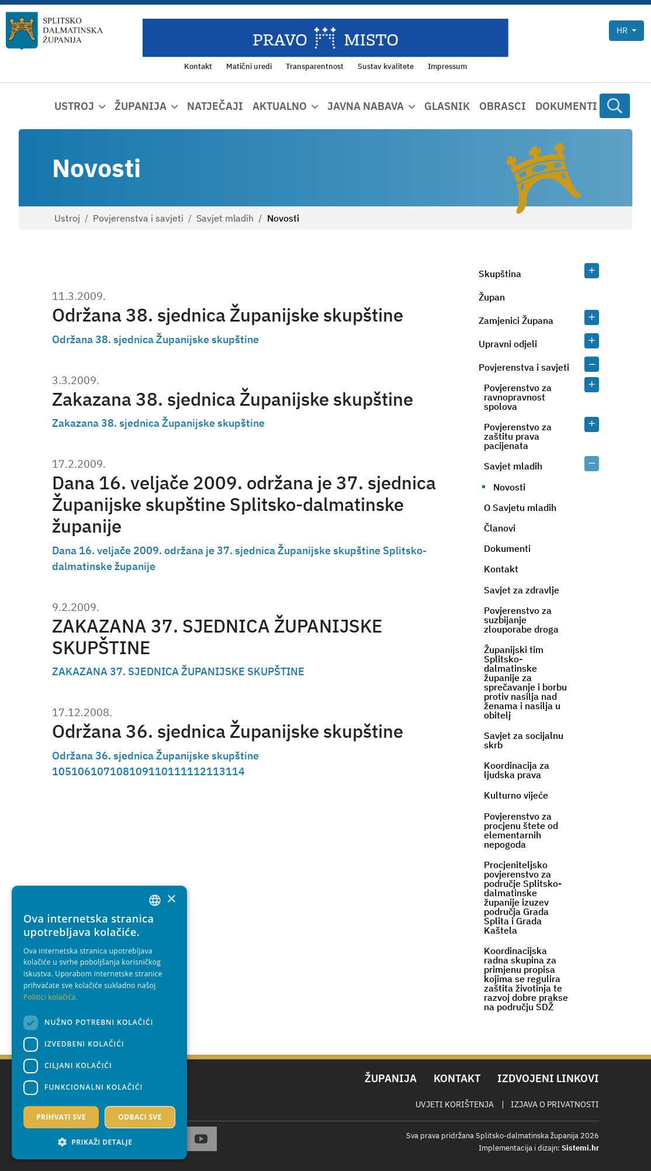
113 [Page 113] (216, 771)
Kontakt (501, 569)
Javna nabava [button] (365, 106)
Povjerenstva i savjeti (138, 218)
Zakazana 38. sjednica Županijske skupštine (232, 398)
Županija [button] (141, 106)
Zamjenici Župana (516, 320)
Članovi (499, 528)
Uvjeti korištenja (454, 1104)
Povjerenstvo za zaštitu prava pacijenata (518, 436)
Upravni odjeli (508, 344)
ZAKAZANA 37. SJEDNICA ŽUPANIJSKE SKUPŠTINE (217, 636)
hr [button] (623, 30)
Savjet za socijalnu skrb (523, 740)
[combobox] (155, 900)
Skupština (500, 273)
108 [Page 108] (119, 771)
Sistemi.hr (580, 1148)
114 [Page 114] (235, 771)
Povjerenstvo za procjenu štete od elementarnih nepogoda (521, 830)
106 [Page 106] (81, 771)
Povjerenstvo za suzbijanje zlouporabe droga (521, 620)
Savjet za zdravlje (521, 590)
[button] (99, 1142)
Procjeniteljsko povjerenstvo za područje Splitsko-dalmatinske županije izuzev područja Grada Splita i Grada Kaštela (523, 897)
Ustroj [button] (74, 106)
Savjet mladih (225, 218)
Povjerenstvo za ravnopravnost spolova (518, 397)
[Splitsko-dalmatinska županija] (54, 31)
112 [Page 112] (196, 771)
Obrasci (502, 106)
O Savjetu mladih (520, 507)
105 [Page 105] (61, 771)
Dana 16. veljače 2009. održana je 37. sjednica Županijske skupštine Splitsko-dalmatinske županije (244, 504)
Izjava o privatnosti (555, 1104)
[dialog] (99, 1022)
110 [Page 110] (158, 771)
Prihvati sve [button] (61, 1117)
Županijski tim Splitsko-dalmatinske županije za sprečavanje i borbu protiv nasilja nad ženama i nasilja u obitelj (525, 682)
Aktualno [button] (279, 106)
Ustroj (67, 218)
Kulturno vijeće (516, 795)
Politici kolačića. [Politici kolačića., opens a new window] (50, 997)
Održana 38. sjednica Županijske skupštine (227, 314)
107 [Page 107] (100, 771)
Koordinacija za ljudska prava (516, 769)
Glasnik (447, 106)
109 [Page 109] (138, 771)
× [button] (171, 899)
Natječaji (215, 106)
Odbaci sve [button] (140, 1117)
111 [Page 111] (177, 771)
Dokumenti (566, 106)
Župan (492, 297)
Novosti (509, 487)
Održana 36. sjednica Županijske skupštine (227, 730)
